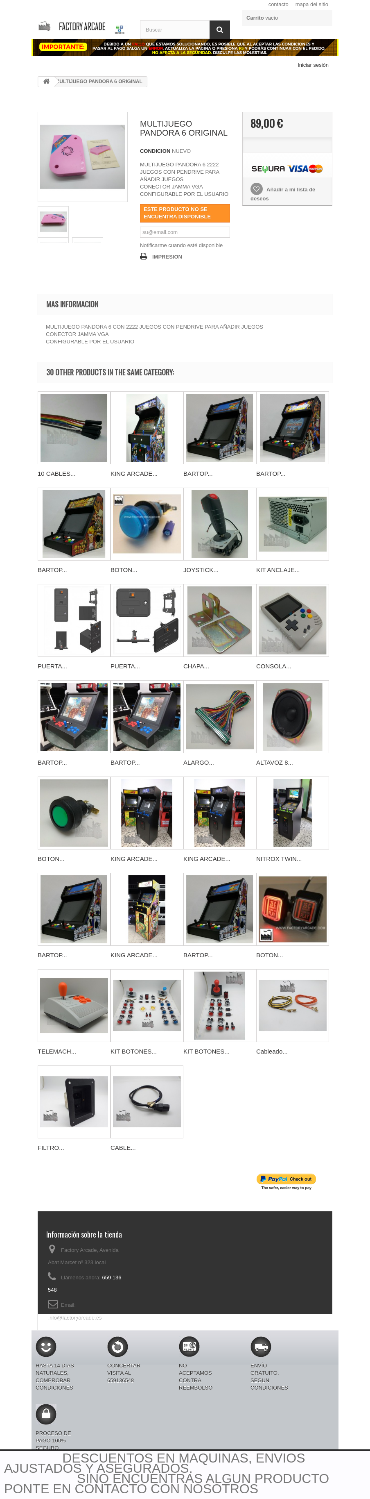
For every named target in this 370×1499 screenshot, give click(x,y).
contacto (278, 4)
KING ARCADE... (134, 473)
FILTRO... (51, 1147)
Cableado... (272, 1051)
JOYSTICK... (201, 569)
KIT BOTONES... (134, 1051)
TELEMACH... (57, 1051)
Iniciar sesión (313, 65)
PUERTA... (52, 666)
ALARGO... (198, 762)
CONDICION (155, 151)
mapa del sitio (312, 4)
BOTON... (124, 569)
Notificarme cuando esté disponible (181, 245)
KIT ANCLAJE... (278, 569)
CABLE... (123, 1147)
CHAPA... (196, 666)
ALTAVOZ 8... (274, 762)
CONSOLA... (273, 666)
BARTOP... (198, 473)
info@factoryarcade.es (74, 1317)
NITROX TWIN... (279, 858)
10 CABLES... (57, 473)
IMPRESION (167, 257)
